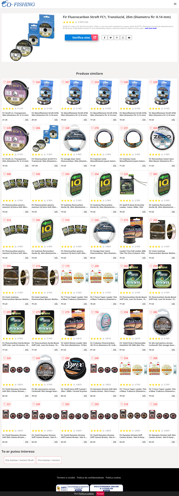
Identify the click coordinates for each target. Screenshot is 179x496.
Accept (100, 493)
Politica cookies (113, 477)
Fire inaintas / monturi (49, 460)
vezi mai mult (151, 28)
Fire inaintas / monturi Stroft (19, 460)
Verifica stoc (85, 37)
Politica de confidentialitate (90, 477)
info (26, 119)
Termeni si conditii (66, 477)
